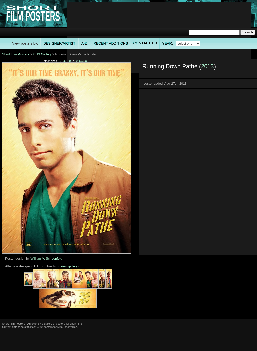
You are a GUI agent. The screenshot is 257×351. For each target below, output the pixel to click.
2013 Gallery (42, 54)
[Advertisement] (159, 37)
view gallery (69, 266)
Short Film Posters (15, 54)
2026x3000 (81, 60)
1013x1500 (65, 60)
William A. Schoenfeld (46, 258)
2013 (207, 66)
